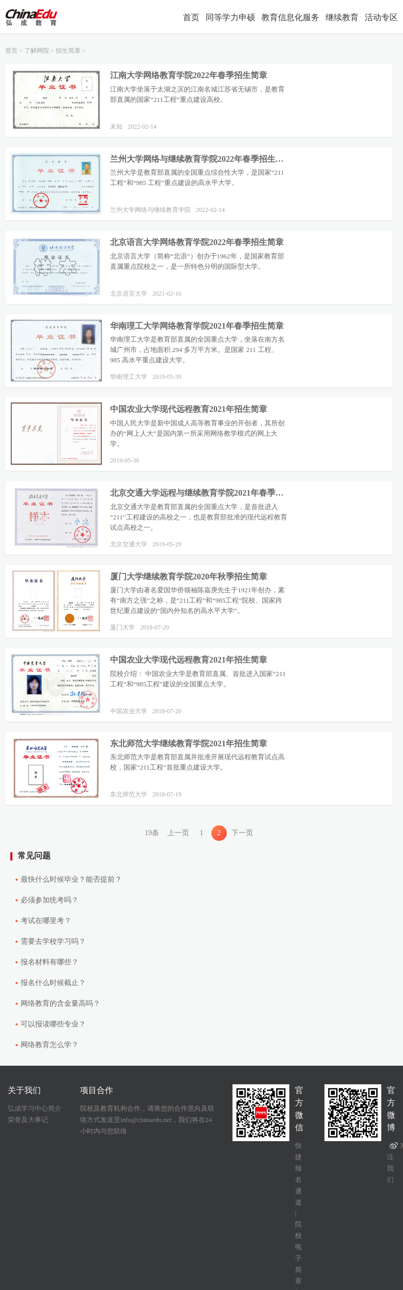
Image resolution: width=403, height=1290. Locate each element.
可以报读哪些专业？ (53, 1024)
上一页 (178, 833)
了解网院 (36, 50)
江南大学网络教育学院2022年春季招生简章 (188, 75)
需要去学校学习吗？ (53, 941)
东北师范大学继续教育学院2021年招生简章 (188, 743)
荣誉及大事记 (28, 1120)
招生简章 (68, 50)
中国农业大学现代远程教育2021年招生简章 (188, 409)
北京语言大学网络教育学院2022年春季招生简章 (197, 242)
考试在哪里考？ (46, 921)
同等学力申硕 (230, 17)
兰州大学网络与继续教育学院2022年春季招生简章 (199, 159)
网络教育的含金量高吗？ (60, 1003)
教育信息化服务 (290, 17)
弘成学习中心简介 (34, 1108)
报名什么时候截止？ (53, 983)
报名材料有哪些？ (50, 962)
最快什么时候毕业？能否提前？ (71, 879)
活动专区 (381, 17)
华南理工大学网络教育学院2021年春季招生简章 (197, 325)
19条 (152, 833)
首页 (191, 17)
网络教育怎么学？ (50, 1045)
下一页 (242, 833)
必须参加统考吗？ (50, 900)
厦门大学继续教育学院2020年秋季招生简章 (188, 576)
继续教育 (342, 17)
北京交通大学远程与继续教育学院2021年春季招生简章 (199, 492)
